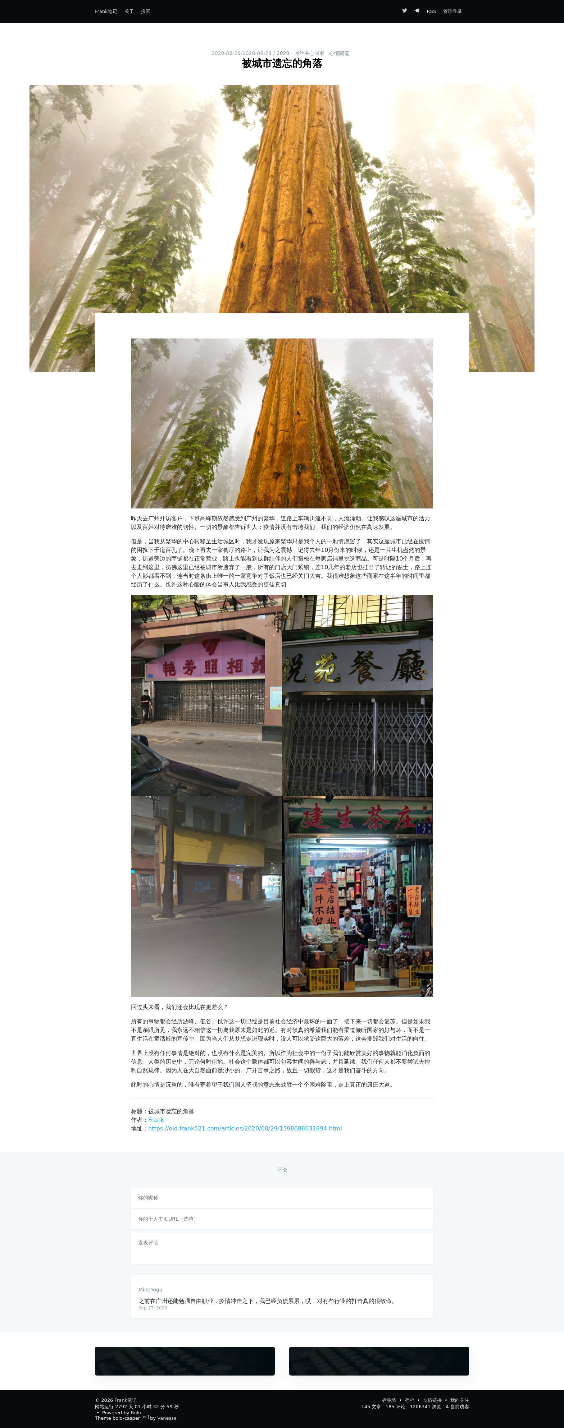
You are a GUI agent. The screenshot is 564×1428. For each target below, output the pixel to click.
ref (145, 1417)
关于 (129, 11)
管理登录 (452, 11)
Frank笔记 (106, 11)
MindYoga (150, 1290)
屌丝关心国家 (309, 53)
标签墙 (389, 1400)
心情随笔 (339, 53)
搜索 (145, 11)
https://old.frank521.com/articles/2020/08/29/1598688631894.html (245, 1128)
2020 (283, 53)
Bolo (136, 1412)
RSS (431, 11)
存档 (410, 1400)
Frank (156, 1119)
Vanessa (167, 1418)
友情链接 (433, 1400)
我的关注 (459, 1400)
